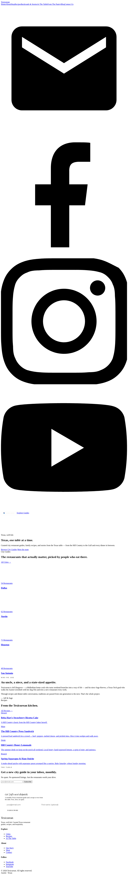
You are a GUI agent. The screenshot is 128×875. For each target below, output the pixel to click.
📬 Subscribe (9, 513)
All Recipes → (7, 711)
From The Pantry (54, 4)
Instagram (10, 864)
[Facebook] (64, 257)
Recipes (18, 4)
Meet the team (23, 550)
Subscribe (27, 782)
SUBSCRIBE (12, 810)
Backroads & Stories (29, 4)
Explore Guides (23, 513)
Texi (5, 2)
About (8, 4)
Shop (13, 4)
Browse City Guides (9, 550)
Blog (63, 4)
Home (3, 4)
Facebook (9, 862)
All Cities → (6, 562)
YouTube (9, 866)
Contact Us (69, 4)
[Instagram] (64, 384)
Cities (8, 834)
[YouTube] (64, 510)
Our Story (10, 848)
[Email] (64, 131)
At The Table (42, 4)
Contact (9, 852)
